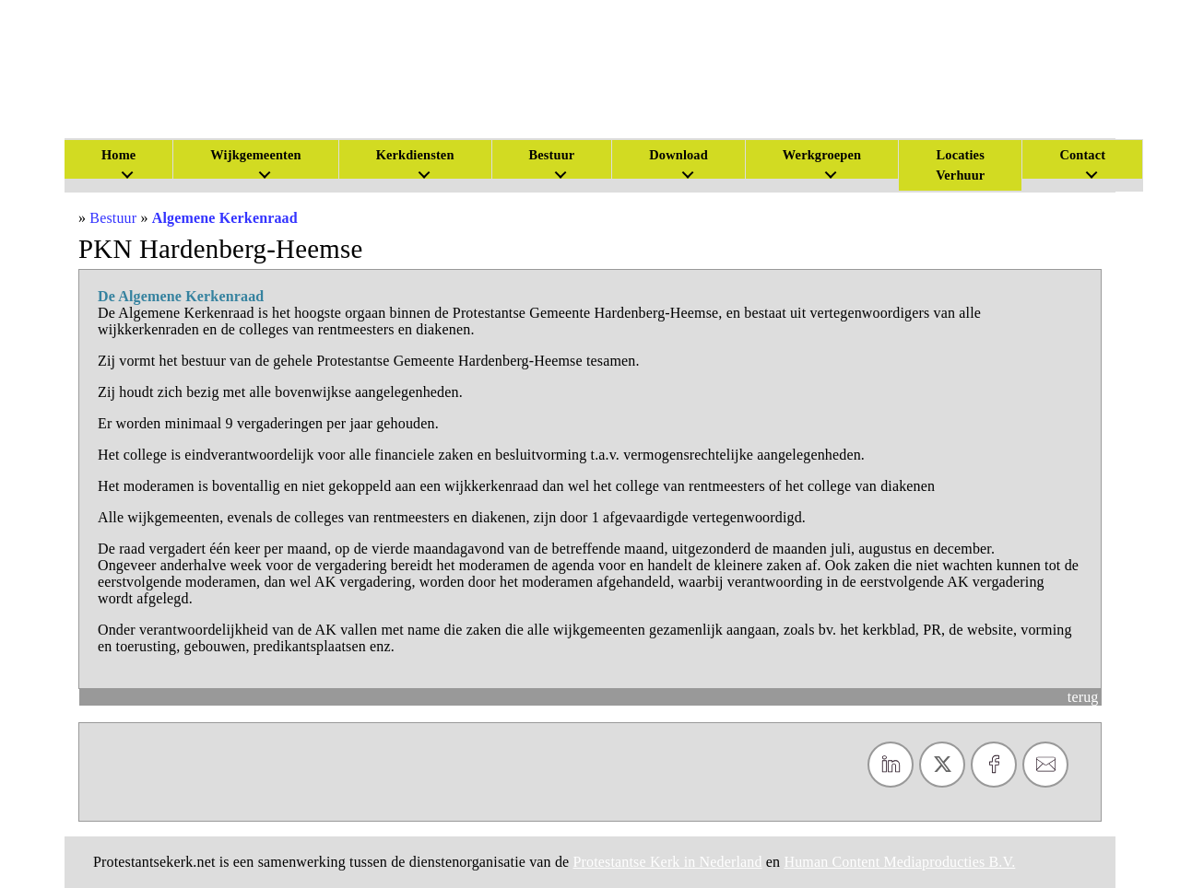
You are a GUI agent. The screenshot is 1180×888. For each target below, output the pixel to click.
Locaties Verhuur (960, 164)
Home (118, 154)
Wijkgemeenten (255, 154)
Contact (1082, 154)
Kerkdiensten (415, 154)
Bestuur (552, 154)
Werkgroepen (822, 154)
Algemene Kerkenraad (225, 218)
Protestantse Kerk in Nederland (667, 862)
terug (1083, 697)
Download (678, 154)
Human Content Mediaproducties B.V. (899, 862)
